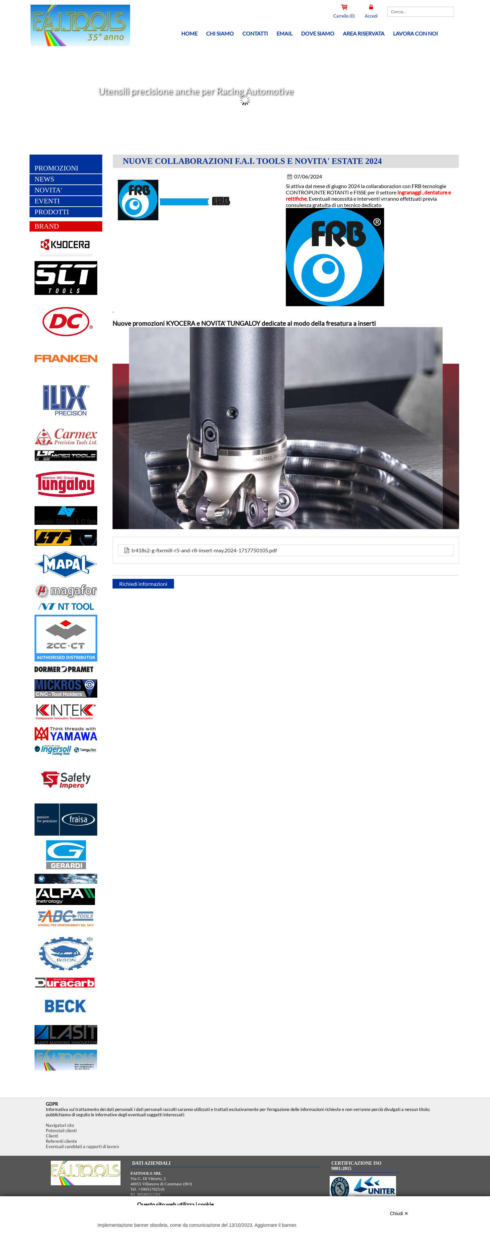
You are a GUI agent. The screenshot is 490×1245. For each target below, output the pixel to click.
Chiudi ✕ (399, 1213)
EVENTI (47, 201)
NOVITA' (48, 190)
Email (284, 33)
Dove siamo (317, 33)
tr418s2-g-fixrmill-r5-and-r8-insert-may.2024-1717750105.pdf (200, 550)
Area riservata (363, 33)
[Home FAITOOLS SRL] (79, 44)
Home (189, 33)
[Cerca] (420, 12)
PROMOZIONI (56, 169)
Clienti (52, 1136)
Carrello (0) (344, 16)
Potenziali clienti (61, 1130)
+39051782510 (151, 1189)
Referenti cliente (61, 1141)
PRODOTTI (52, 212)
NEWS (44, 179)
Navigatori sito (60, 1125)
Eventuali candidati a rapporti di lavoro (82, 1146)
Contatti (255, 33)
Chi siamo (220, 33)
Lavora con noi (415, 33)
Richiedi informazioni (143, 584)
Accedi (371, 16)
